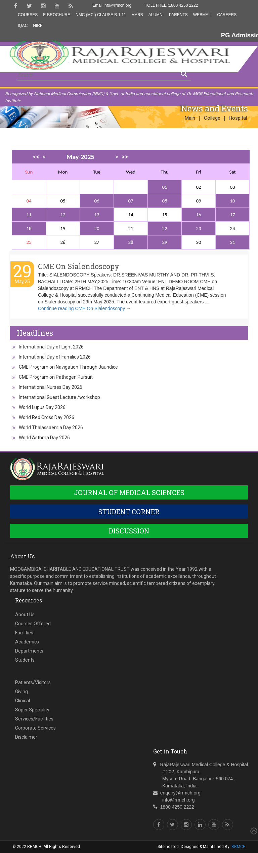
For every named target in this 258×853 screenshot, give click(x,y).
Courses (28, 14)
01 (164, 187)
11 (28, 215)
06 (96, 201)
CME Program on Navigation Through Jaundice (68, 367)
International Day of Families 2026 (55, 357)
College (212, 118)
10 (232, 201)
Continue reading (84, 308)
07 (130, 201)
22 (164, 228)
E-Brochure (56, 14)
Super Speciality (32, 709)
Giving (21, 691)
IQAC (23, 25)
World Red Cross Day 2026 (46, 417)
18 (28, 228)
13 (96, 215)
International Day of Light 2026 (51, 346)
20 (96, 228)
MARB (137, 14)
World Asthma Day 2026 (44, 437)
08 (164, 201)
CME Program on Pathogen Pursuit (56, 377)
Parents (178, 14)
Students (25, 660)
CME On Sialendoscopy (78, 266)
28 (130, 242)
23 (198, 228)
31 (232, 242)
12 (62, 215)
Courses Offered (33, 623)
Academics (27, 641)
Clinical (22, 700)
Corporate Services (35, 728)
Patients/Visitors (33, 682)
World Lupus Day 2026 (42, 407)
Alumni (156, 14)
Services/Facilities (34, 718)
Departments (29, 651)
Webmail (202, 14)
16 (198, 215)
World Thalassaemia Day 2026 (51, 427)
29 (164, 242)
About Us (25, 614)
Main (190, 118)
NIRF (37, 25)
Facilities (24, 632)
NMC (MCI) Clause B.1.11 (101, 14)
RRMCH (238, 846)
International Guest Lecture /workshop (59, 397)
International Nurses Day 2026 (50, 387)
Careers (226, 14)
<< (36, 157)
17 (232, 215)
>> (125, 157)
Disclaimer (26, 737)
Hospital (238, 118)
